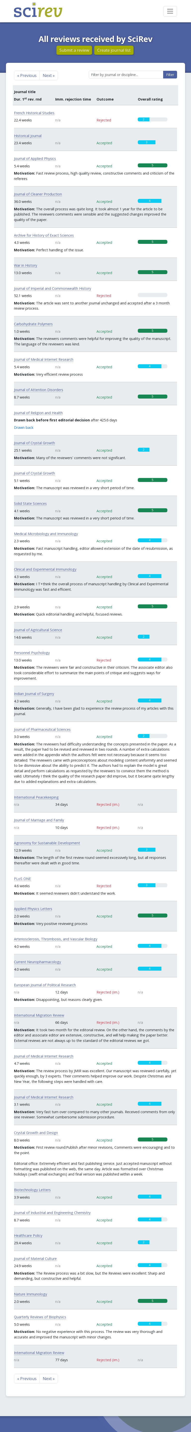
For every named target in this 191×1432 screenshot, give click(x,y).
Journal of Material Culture (35, 1258)
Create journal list (114, 50)
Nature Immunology (30, 1294)
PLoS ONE (22, 878)
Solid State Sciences (30, 503)
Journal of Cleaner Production (38, 194)
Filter (170, 74)
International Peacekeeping (36, 797)
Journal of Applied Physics (35, 158)
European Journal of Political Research (45, 985)
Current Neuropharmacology (37, 961)
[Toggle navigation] (170, 11)
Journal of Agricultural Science (38, 629)
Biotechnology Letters (32, 1189)
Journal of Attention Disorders (38, 389)
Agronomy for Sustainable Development (47, 843)
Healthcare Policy (28, 1235)
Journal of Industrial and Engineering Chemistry (52, 1212)
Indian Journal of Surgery (34, 693)
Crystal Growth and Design (36, 1132)
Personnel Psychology (32, 652)
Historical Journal (28, 135)
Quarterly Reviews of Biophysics (40, 1317)
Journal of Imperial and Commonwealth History (52, 288)
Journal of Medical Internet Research (43, 359)
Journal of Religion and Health (38, 412)
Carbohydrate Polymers (33, 324)
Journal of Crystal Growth (34, 443)
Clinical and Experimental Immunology (45, 569)
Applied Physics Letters (33, 908)
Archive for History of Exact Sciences (44, 235)
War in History (25, 265)
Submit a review (74, 50)
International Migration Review (39, 1015)
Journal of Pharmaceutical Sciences (42, 729)
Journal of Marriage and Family (39, 820)
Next (49, 75)
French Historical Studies (34, 112)
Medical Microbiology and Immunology (46, 533)
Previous (27, 75)
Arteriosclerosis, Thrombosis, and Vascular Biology (55, 939)
